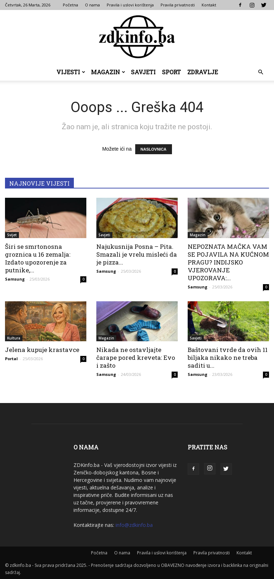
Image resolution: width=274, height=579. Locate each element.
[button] (260, 72)
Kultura (13, 338)
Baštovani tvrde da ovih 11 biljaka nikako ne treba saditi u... (228, 357)
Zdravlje (202, 72)
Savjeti (143, 72)
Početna (70, 4)
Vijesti (70, 72)
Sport (171, 72)
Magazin (108, 72)
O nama (92, 4)
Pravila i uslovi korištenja (130, 4)
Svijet (12, 234)
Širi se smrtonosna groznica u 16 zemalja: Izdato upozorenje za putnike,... (37, 258)
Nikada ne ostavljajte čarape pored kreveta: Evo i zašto (135, 357)
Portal (11, 358)
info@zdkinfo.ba (134, 525)
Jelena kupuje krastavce (42, 350)
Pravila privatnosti (178, 4)
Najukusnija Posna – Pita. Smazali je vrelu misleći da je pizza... (136, 254)
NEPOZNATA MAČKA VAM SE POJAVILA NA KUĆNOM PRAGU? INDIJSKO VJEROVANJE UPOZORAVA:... (228, 262)
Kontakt (209, 4)
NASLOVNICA (154, 149)
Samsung (15, 279)
